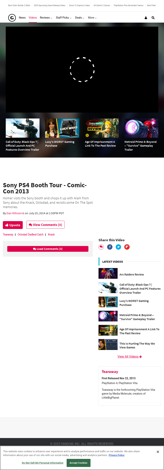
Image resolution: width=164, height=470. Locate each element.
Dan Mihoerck (15, 213)
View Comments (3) (46, 224)
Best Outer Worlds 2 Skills (19, 5)
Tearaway (8, 234)
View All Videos (129, 356)
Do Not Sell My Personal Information (42, 462)
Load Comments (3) (48, 249)
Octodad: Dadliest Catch (30, 234)
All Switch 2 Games (102, 5)
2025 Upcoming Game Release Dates (49, 5)
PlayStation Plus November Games (128, 5)
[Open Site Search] (153, 18)
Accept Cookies (78, 462)
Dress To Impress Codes (79, 5)
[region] (82, 458)
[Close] (158, 452)
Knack (51, 234)
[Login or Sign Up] (145, 18)
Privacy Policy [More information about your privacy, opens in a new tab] (116, 455)
